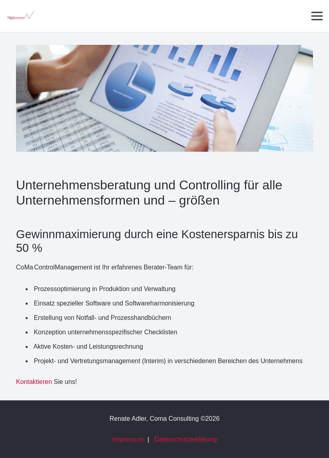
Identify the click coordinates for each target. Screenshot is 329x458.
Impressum (128, 439)
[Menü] (317, 16)
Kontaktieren (34, 381)
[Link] (20, 16)
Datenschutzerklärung (185, 439)
